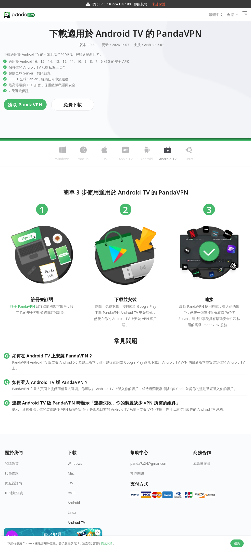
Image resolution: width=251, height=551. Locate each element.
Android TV (76, 522)
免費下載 (72, 105)
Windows (75, 463)
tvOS (71, 492)
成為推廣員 (201, 463)
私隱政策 (12, 463)
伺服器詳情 (13, 483)
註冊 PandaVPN (22, 306)
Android (74, 502)
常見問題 (137, 473)
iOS (70, 483)
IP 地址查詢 (14, 492)
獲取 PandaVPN (25, 105)
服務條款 (12, 473)
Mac (71, 473)
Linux (72, 512)
